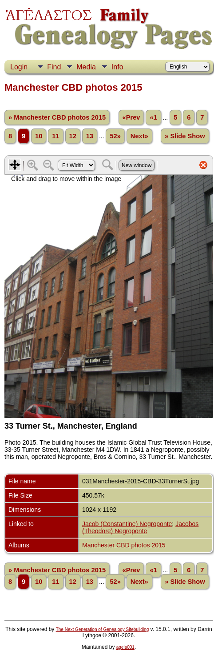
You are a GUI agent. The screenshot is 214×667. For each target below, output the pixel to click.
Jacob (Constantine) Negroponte (127, 523)
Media (86, 67)
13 (89, 136)
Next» (139, 136)
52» (115, 136)
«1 (153, 117)
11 (55, 136)
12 (72, 136)
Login (19, 67)
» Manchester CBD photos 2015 (57, 117)
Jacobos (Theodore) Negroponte (140, 527)
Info (117, 67)
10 (38, 136)
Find (54, 67)
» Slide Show (185, 136)
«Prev (131, 117)
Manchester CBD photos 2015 (124, 545)
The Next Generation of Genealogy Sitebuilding (102, 629)
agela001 (125, 647)
